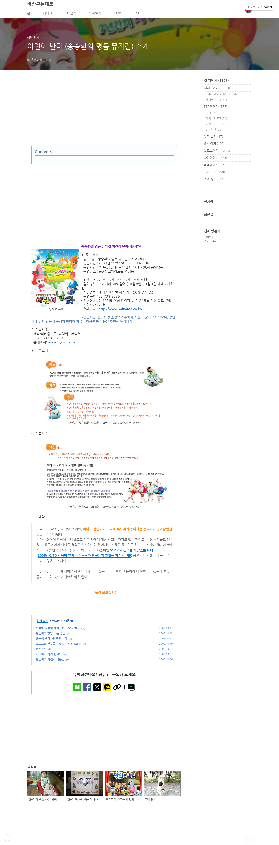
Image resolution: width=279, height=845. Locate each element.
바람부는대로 (40, 5)
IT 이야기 (214, 144)
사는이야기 (215, 159)
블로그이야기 (217, 152)
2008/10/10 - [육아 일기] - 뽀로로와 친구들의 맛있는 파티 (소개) (84, 557)
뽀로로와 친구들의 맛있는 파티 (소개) (59, 645)
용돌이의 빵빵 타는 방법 (50, 634)
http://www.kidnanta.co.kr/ (120, 310)
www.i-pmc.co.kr (61, 343)
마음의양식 (214, 166)
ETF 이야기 (215, 107)
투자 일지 (213, 137)
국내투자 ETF (216, 114)
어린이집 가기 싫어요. (49, 655)
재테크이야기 (217, 89)
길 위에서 (216, 81)
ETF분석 (70, 14)
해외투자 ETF (216, 119)
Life (136, 14)
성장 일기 (42, 622)
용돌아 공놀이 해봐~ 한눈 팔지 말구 (58, 629)
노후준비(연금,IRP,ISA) (222, 95)
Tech (117, 14)
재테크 (47, 14)
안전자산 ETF (216, 125)
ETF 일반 (214, 131)
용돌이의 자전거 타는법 (50, 660)
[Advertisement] (69, 113)
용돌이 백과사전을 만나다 (51, 640)
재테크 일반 (216, 101)
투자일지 (95, 14)
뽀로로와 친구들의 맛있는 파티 (131, 551)
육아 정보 (213, 180)
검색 (239, 11)
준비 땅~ (41, 650)
